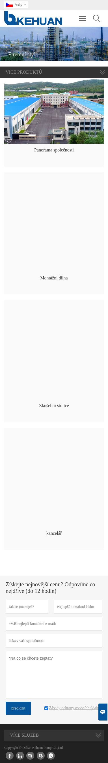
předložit (18, 708)
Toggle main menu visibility (83, 15)
